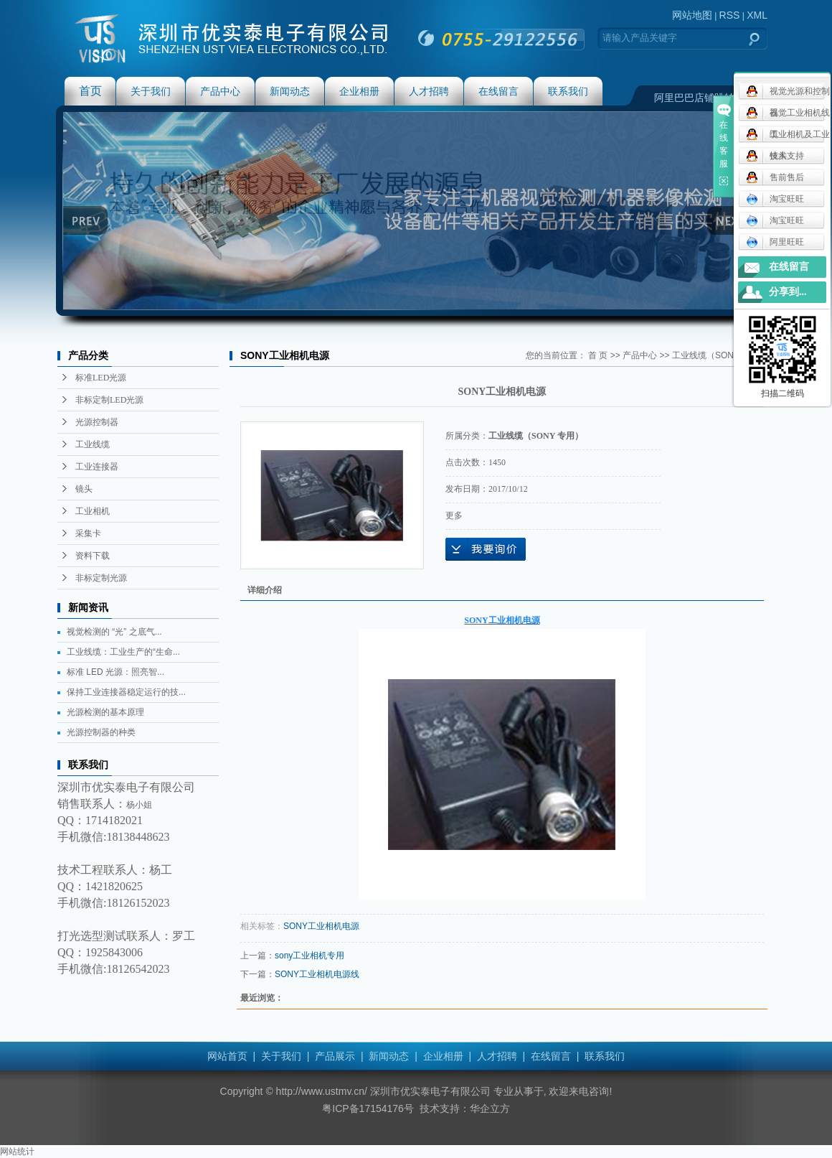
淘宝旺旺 (775, 199)
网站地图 (692, 15)
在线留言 (498, 91)
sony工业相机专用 (309, 956)
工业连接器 (96, 467)
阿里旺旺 (775, 242)
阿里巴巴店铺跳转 (694, 97)
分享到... (788, 291)
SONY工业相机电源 (321, 926)
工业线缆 (92, 444)
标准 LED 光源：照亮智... (115, 672)
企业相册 (359, 91)
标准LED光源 (100, 378)
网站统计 (17, 1152)
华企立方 (490, 1108)
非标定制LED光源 (109, 400)
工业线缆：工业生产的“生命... (123, 652)
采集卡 (88, 533)
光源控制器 (96, 422)
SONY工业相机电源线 (317, 974)
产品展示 (335, 1056)
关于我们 (151, 91)
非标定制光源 (101, 578)
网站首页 (227, 1056)
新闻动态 (290, 91)
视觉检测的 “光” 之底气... (114, 632)
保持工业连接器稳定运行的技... (126, 692)
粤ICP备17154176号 (368, 1108)
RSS (729, 15)
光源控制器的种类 (101, 732)
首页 (90, 91)
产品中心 (220, 91)
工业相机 (92, 511)
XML (757, 15)
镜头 (84, 489)
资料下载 (92, 556)
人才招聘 (429, 91)
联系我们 (568, 91)
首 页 (598, 355)
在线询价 (485, 549)
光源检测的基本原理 (105, 712)
